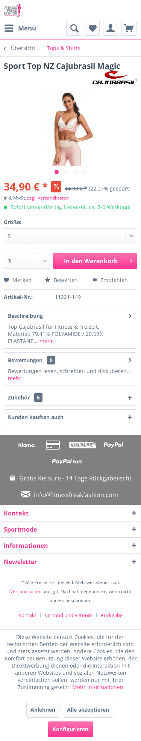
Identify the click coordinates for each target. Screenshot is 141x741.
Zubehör (25, 397)
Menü (20, 27)
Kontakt (27, 615)
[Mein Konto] (110, 28)
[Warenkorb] (128, 28)
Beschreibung (25, 315)
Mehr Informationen (97, 687)
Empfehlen (110, 280)
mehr (45, 341)
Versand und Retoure (68, 615)
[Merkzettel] (92, 28)
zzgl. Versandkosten (48, 198)
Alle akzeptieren (88, 709)
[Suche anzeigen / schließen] (73, 28)
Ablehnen (42, 709)
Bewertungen (25, 360)
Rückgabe (112, 615)
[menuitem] (20, 28)
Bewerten (62, 280)
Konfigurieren (70, 729)
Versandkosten (25, 591)
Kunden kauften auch (36, 417)
